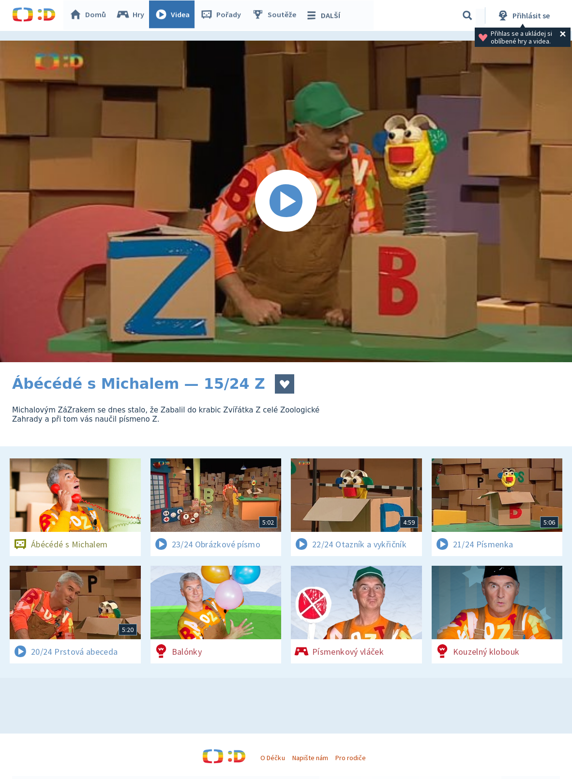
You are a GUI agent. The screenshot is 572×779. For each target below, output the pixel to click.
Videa (175, 15)
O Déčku (272, 757)
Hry (133, 15)
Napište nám (310, 757)
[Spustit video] (286, 201)
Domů (90, 15)
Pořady (223, 15)
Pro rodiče (350, 757)
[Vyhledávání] (467, 15)
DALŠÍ (325, 15)
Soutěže (276, 15)
